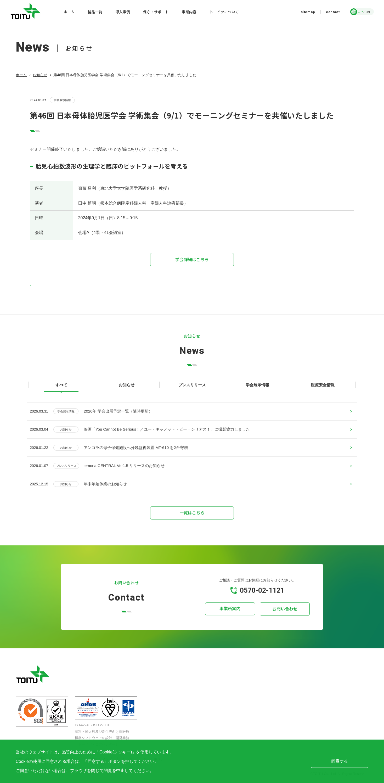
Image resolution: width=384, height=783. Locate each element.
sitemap (308, 12)
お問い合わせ (283, 616)
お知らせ (40, 75)
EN (367, 12)
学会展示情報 (62, 100)
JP (360, 12)
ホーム (21, 75)
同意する (339, 761)
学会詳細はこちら (192, 259)
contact (333, 12)
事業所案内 (231, 616)
